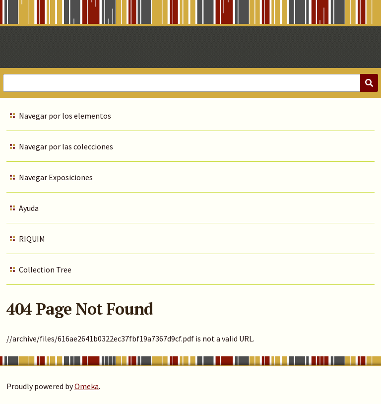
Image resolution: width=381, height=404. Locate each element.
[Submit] (369, 83)
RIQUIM (32, 239)
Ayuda (29, 208)
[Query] (190, 83)
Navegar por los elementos (65, 116)
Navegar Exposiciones (56, 177)
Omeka (86, 386)
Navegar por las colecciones (66, 146)
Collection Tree (45, 269)
